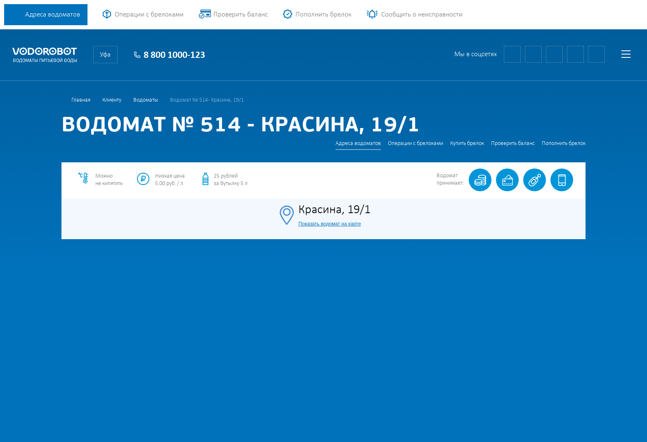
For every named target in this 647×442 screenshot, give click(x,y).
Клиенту (111, 100)
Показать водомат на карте (329, 224)
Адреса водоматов (52, 14)
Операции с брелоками (149, 14)
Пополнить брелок (323, 14)
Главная (80, 100)
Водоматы (145, 100)
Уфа (105, 54)
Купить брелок (467, 143)
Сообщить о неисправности (422, 14)
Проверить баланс (240, 14)
